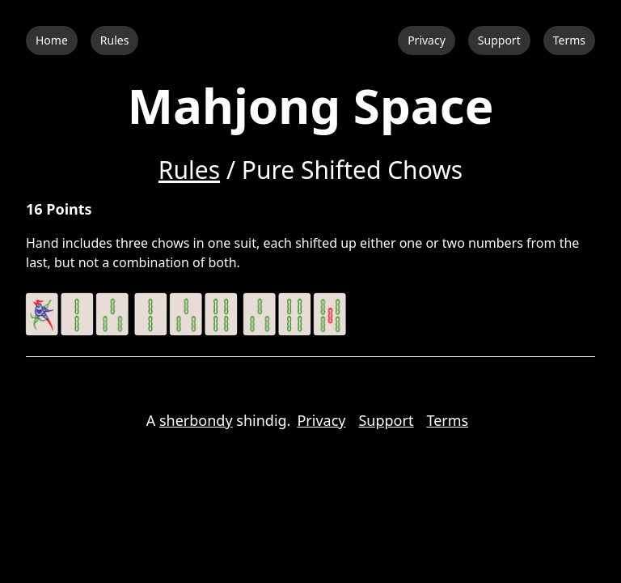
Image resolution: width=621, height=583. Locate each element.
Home (52, 40)
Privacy (427, 40)
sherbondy (196, 420)
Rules (114, 40)
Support (499, 40)
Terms (569, 40)
